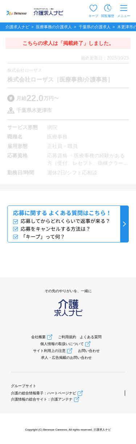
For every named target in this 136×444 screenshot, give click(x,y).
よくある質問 (91, 337)
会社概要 (38, 337)
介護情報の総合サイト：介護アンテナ (42, 399)
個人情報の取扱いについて (62, 344)
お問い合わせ (89, 351)
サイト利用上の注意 (49, 351)
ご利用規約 (67, 337)
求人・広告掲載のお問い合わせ (66, 358)
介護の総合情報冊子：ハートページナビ (43, 393)
